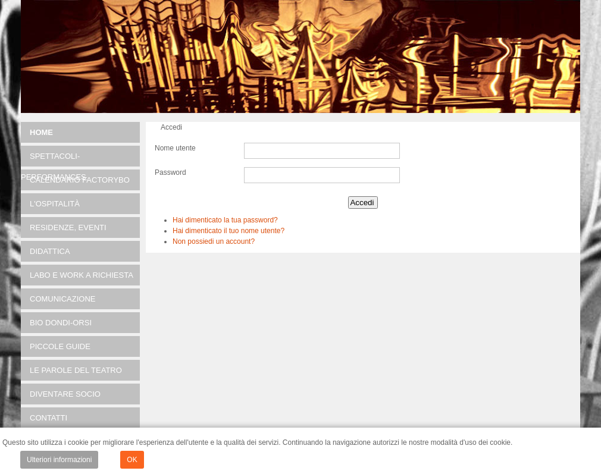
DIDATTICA (50, 251)
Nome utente (175, 148)
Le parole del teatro (76, 370)
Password (170, 172)
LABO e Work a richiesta (81, 275)
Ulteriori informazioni (59, 460)
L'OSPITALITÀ (55, 203)
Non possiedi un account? (214, 241)
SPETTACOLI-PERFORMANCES (53, 159)
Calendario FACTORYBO (80, 179)
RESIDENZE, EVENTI (68, 227)
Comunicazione (63, 298)
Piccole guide (60, 346)
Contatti (48, 417)
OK (132, 460)
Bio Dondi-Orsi (61, 322)
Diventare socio (65, 394)
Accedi (362, 202)
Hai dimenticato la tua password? (225, 220)
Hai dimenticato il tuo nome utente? (228, 231)
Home (41, 132)
